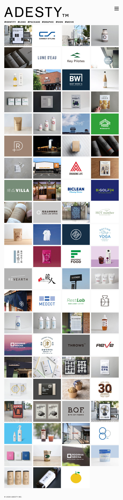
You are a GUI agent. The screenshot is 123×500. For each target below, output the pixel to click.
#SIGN (59, 22)
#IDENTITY (10, 22)
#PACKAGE (34, 22)
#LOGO (22, 22)
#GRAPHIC (48, 22)
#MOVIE (69, 22)
